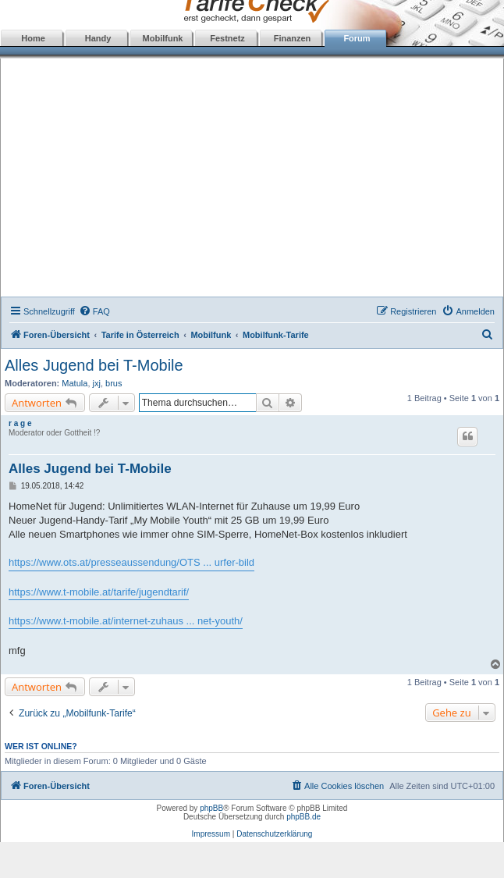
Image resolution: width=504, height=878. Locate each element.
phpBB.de (303, 816)
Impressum (211, 834)
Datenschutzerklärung (274, 834)
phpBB (211, 808)
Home (33, 38)
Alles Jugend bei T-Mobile (94, 365)
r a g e (20, 423)
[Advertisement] (252, 179)
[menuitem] (94, 311)
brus (113, 383)
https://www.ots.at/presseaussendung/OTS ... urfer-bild (131, 562)
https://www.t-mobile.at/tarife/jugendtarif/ (99, 592)
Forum (356, 38)
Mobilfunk (163, 38)
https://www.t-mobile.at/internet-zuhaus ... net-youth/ (126, 621)
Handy (98, 38)
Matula (74, 383)
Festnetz (227, 38)
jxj (97, 383)
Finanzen (292, 38)
